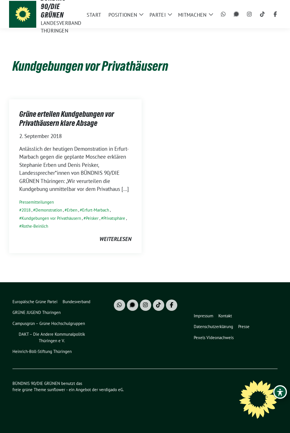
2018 (26, 210)
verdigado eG (111, 389)
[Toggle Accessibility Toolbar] (280, 392)
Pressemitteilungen (36, 202)
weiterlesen (115, 239)
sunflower (56, 389)
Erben (72, 210)
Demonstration (48, 210)
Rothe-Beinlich (35, 226)
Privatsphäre (114, 218)
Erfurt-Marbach (95, 210)
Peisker (92, 218)
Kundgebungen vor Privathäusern (51, 218)
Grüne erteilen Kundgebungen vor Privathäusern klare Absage (66, 118)
